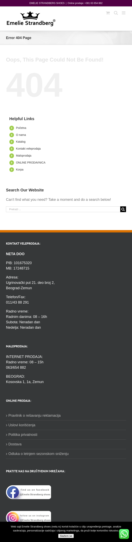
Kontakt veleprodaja (28, 148)
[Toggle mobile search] (116, 13)
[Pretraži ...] (63, 209)
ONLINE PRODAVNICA (30, 162)
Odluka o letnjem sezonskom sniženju (38, 454)
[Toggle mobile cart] (108, 13)
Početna (21, 127)
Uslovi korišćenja (21, 425)
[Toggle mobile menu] (124, 13)
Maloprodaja (23, 155)
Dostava (15, 444)
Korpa (19, 169)
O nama (21, 134)
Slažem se (66, 535)
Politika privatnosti (22, 435)
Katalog (20, 141)
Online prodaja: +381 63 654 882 (85, 3)
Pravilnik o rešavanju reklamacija (34, 416)
